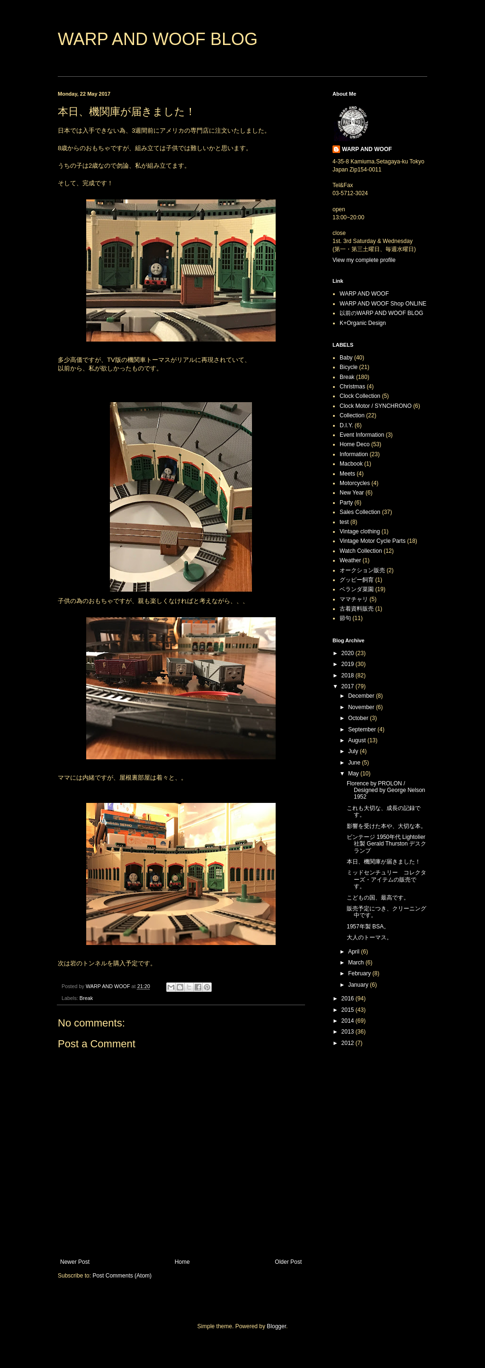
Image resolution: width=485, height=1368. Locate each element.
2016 (348, 998)
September (362, 729)
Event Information (362, 435)
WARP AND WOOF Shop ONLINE (383, 303)
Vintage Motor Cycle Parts (372, 541)
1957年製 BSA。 (368, 926)
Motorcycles (355, 483)
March (357, 962)
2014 (348, 1020)
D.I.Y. (346, 425)
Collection (352, 415)
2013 (348, 1031)
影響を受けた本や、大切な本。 (386, 826)
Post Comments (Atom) (122, 1275)
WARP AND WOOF (367, 149)
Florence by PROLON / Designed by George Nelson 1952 (386, 790)
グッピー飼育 (357, 579)
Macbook (351, 463)
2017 (348, 686)
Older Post (288, 1262)
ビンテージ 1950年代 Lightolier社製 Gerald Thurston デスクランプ (386, 844)
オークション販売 (362, 570)
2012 (348, 1043)
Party (346, 502)
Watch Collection (361, 551)
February (360, 973)
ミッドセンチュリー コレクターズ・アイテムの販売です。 (386, 879)
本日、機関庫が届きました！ (384, 861)
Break (86, 998)
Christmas (352, 386)
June (355, 762)
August (358, 740)
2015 (348, 1010)
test (344, 522)
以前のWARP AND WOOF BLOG (381, 313)
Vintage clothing (360, 531)
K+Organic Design (363, 323)
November (362, 707)
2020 (348, 653)
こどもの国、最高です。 (378, 897)
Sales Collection (360, 512)
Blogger (276, 1326)
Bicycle (349, 367)
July (354, 751)
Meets (347, 473)
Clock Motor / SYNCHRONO (376, 406)
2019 (348, 664)
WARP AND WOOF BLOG (158, 39)
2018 (348, 675)
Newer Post (75, 1262)
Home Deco (354, 444)
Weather (350, 560)
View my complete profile (363, 260)
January (359, 984)
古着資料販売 (357, 608)
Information (354, 454)
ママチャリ (354, 599)
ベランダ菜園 (357, 589)
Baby (346, 357)
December (362, 696)
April (354, 951)
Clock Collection (360, 396)
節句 (345, 618)
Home (182, 1262)
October (359, 718)
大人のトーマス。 (369, 937)
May (354, 773)
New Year (352, 492)
